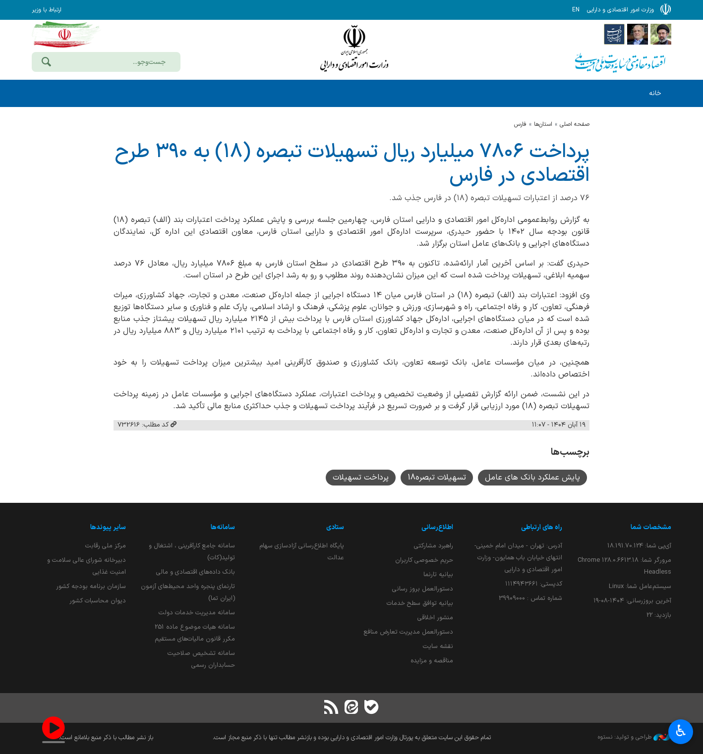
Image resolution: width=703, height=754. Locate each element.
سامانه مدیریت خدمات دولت (197, 612)
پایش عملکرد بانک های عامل (532, 478)
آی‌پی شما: (639, 545)
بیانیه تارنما (438, 574)
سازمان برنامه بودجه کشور (91, 586)
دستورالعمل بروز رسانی (422, 588)
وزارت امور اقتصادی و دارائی (354, 48)
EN (576, 9)
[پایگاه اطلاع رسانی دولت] (614, 34)
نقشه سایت (438, 646)
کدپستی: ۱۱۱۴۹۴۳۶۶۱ (533, 584)
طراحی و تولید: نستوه (634, 737)
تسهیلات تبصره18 (437, 478)
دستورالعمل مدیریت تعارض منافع (408, 632)
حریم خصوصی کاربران (424, 560)
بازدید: (658, 615)
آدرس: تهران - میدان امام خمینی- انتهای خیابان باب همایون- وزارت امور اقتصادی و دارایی (518, 557)
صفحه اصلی (574, 124)
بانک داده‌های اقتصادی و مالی (195, 572)
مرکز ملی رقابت (105, 545)
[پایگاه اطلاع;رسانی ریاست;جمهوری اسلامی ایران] (637, 34)
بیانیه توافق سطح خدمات (420, 603)
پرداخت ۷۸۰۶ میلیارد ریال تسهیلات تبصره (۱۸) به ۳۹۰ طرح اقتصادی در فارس (352, 164)
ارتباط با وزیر (46, 9)
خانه (655, 93)
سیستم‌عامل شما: (640, 586)
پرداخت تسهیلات (361, 478)
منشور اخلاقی (435, 617)
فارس (520, 124)
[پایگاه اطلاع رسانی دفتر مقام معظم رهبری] (660, 34)
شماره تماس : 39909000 (530, 598)
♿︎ (681, 732)
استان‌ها (543, 124)
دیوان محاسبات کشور (97, 600)
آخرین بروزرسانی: (632, 600)
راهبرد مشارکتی (433, 545)
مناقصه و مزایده (431, 660)
